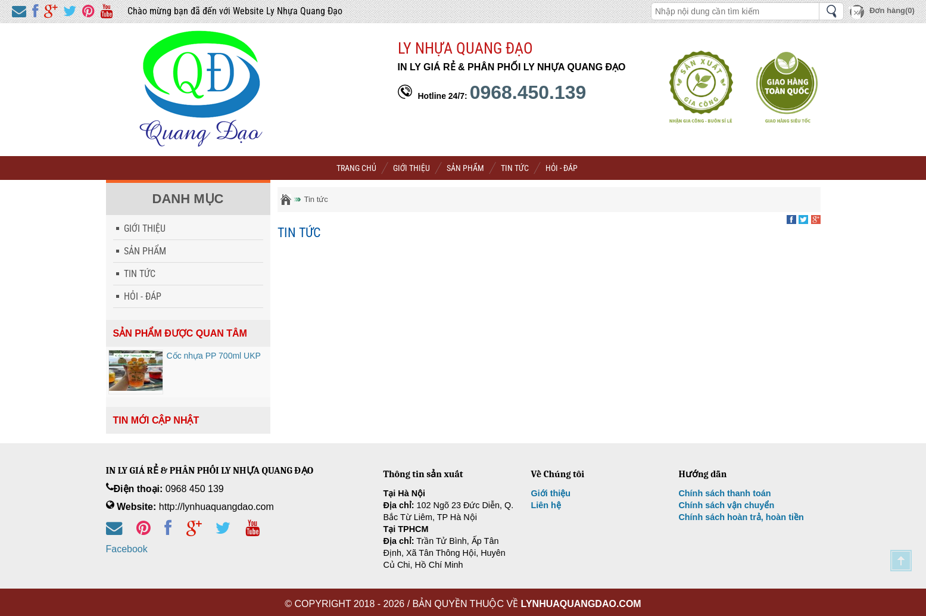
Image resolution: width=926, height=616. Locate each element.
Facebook (127, 549)
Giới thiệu (550, 493)
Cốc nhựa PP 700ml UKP (214, 355)
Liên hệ (545, 505)
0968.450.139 (528, 92)
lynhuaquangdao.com (581, 604)
